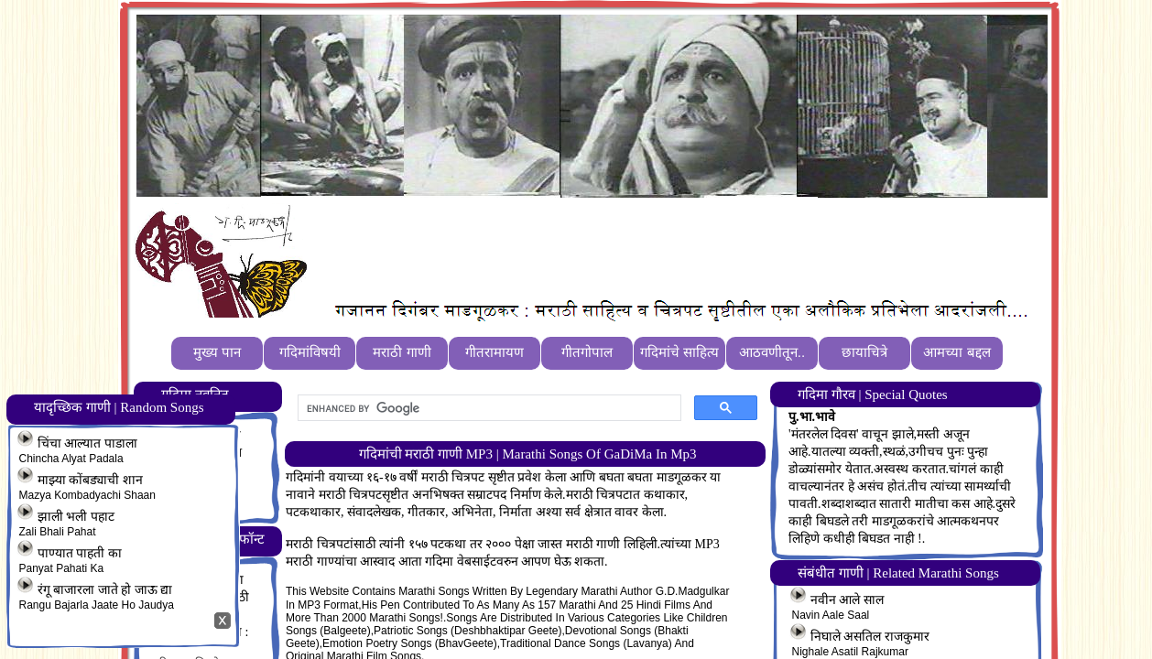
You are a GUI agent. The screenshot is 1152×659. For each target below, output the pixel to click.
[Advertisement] (648, 248)
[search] (487, 408)
